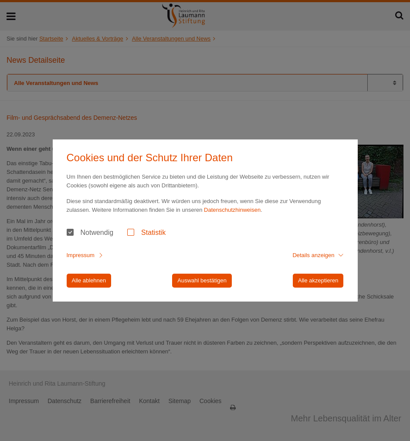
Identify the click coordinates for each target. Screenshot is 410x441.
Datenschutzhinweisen (232, 210)
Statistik (153, 232)
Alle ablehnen (89, 280)
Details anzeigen (313, 255)
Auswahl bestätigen (202, 280)
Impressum (81, 255)
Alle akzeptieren (318, 280)
